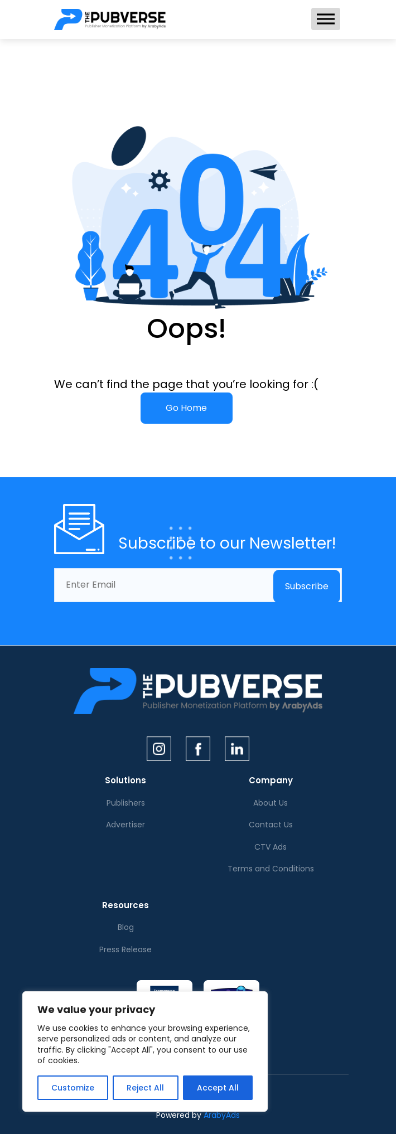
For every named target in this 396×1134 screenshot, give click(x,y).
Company (271, 780)
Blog (126, 927)
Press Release (125, 949)
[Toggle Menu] (326, 18)
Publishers (126, 802)
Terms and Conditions (271, 868)
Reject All (145, 1087)
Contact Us (271, 824)
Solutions (125, 780)
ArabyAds (222, 1115)
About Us (270, 802)
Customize (72, 1087)
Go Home (186, 407)
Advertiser (125, 824)
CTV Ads (270, 846)
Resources (125, 905)
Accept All (218, 1087)
